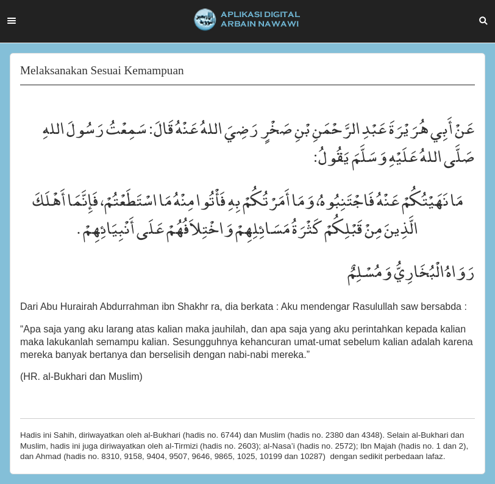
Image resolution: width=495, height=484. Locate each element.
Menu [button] (11, 20)
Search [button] (483, 20)
